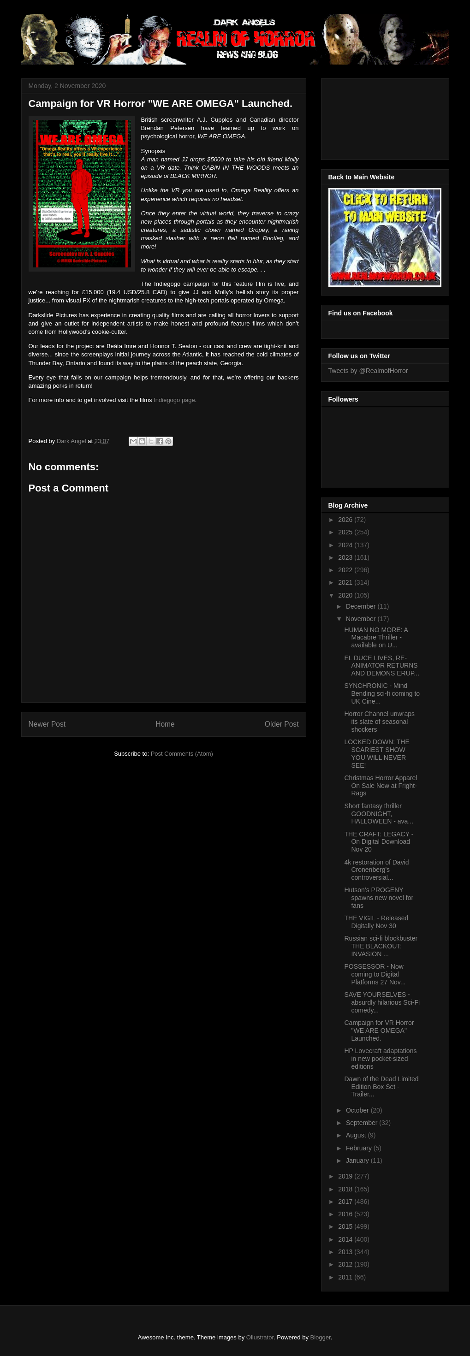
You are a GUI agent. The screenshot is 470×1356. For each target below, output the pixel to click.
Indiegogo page (174, 400)
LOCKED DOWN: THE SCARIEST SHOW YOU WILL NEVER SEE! (376, 753)
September (362, 1122)
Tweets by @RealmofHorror (368, 370)
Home (165, 724)
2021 (346, 582)
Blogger (320, 1337)
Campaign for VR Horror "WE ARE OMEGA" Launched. (379, 1030)
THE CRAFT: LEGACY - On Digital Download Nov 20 (378, 841)
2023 (346, 557)
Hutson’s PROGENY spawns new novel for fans (378, 897)
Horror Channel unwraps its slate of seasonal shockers (379, 721)
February (360, 1148)
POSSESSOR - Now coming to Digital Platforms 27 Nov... (374, 974)
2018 (346, 1189)
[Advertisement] (369, 116)
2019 (346, 1176)
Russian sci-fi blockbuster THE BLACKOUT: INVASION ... (380, 946)
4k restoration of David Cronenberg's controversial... (376, 870)
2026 (346, 519)
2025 (346, 532)
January (358, 1160)
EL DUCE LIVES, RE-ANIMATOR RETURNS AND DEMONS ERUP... (381, 665)
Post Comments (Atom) (182, 753)
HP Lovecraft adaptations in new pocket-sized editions (380, 1058)
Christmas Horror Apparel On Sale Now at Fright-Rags (380, 785)
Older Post (282, 724)
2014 (346, 1239)
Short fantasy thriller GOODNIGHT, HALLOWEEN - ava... (378, 813)
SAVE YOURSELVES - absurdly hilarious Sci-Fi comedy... (382, 1002)
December (361, 606)
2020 (346, 595)
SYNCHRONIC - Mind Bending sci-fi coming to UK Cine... (382, 693)
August (357, 1135)
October (358, 1110)
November (361, 618)
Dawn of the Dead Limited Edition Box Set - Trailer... (381, 1086)
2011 (346, 1277)
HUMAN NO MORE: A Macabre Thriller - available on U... (376, 637)
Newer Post (47, 724)
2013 (346, 1251)
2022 (346, 570)
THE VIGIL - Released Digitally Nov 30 (376, 922)
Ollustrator (260, 1337)
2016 (346, 1214)
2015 (346, 1226)
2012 (346, 1264)
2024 (346, 545)
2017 (346, 1201)
